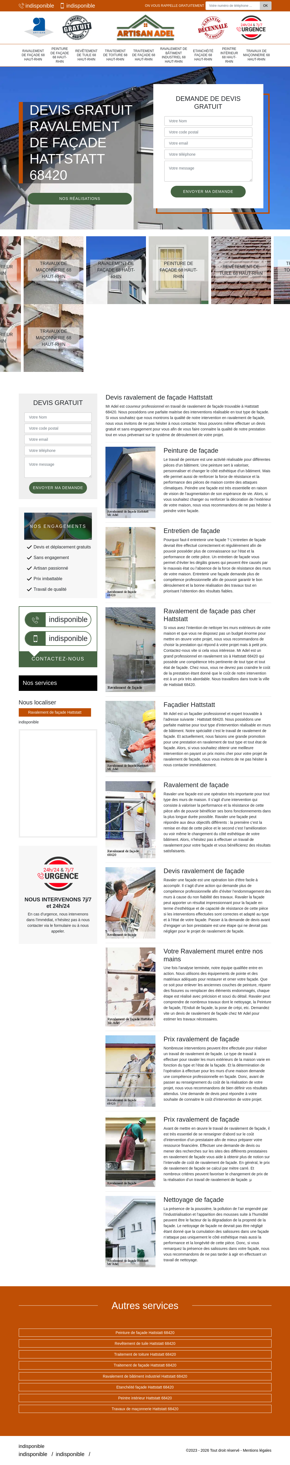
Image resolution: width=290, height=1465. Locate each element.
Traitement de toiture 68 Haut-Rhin (115, 55)
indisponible (36, 6)
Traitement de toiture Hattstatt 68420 (145, 1354)
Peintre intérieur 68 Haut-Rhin (229, 55)
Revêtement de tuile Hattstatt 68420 (145, 1343)
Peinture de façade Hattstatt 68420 (145, 1332)
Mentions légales (257, 1450)
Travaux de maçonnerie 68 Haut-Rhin (256, 55)
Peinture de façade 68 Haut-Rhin (60, 55)
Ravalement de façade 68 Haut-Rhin (33, 55)
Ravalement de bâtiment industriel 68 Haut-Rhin (173, 55)
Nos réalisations (79, 198)
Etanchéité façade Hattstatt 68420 (145, 1387)
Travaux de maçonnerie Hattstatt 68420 (145, 1409)
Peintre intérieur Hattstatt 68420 (145, 1398)
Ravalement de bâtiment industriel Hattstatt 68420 (145, 1376)
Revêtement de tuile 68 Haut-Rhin (86, 55)
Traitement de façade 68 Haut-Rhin (143, 55)
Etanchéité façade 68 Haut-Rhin (203, 55)
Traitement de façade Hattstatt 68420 (145, 1365)
